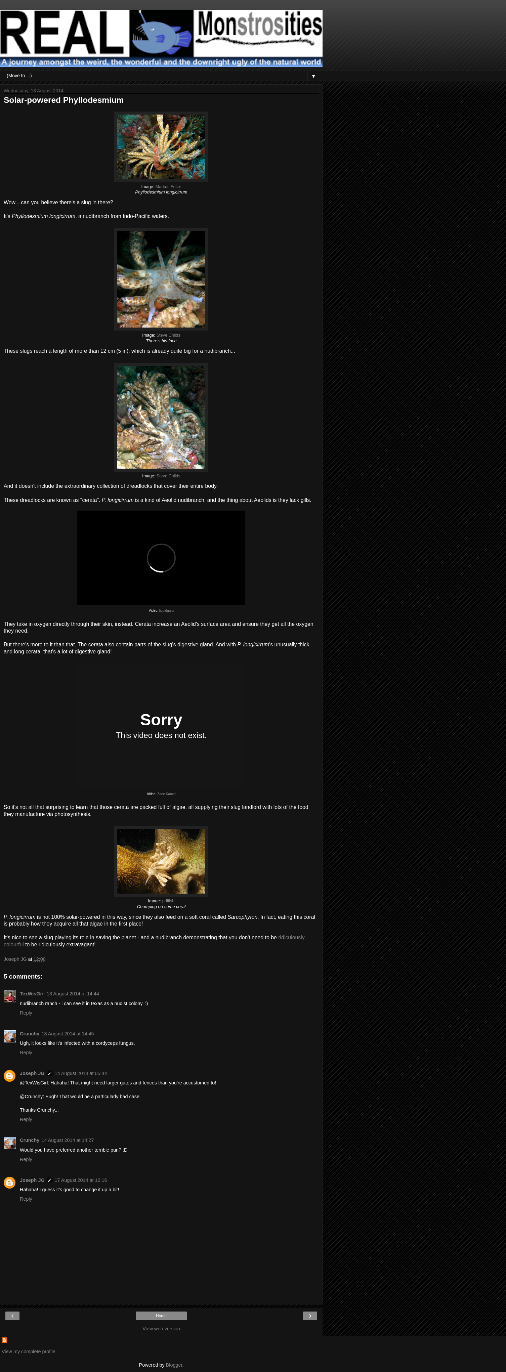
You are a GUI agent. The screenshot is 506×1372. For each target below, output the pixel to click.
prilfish (168, 901)
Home (161, 1316)
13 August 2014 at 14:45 (67, 1033)
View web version (161, 1328)
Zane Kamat (166, 794)
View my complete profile (28, 1351)
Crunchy (29, 1033)
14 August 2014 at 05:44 (81, 1073)
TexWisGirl (32, 993)
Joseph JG (32, 1073)
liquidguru (166, 610)
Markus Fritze (168, 186)
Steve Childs (168, 335)
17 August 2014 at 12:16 (81, 1180)
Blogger (174, 1365)
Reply (26, 1013)
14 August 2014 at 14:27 (67, 1140)
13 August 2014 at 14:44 (73, 993)
